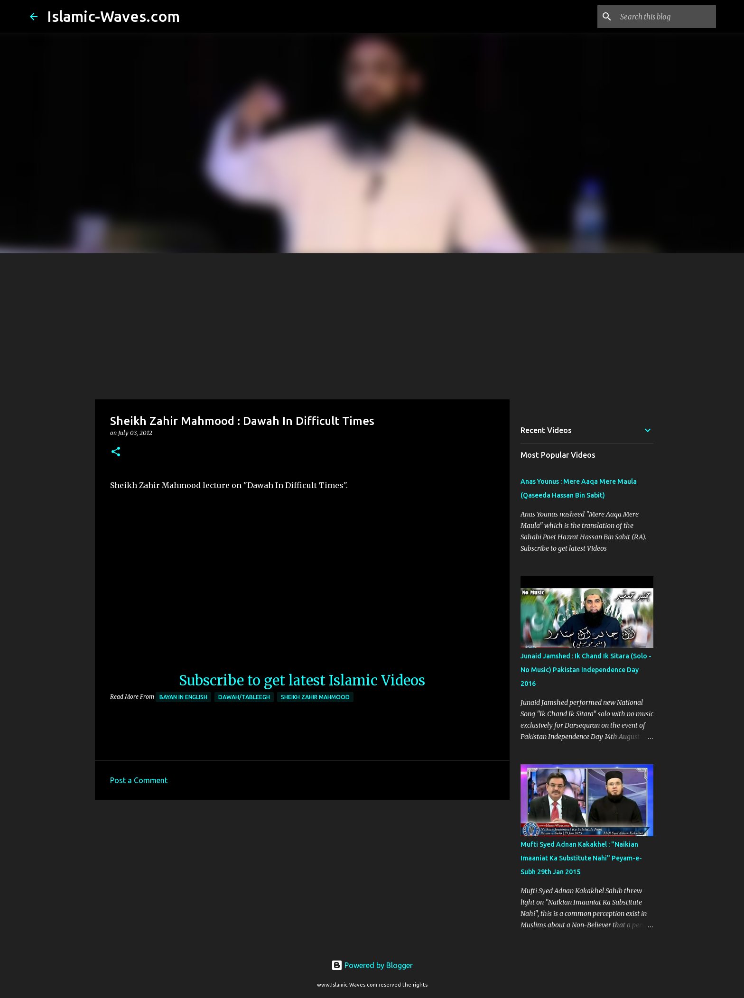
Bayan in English (183, 697)
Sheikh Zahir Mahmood (315, 697)
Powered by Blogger (372, 965)
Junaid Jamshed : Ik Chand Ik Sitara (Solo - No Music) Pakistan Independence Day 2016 (586, 669)
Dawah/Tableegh (244, 697)
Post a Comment (138, 780)
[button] (115, 452)
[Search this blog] (666, 16)
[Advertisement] (372, 324)
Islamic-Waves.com (113, 16)
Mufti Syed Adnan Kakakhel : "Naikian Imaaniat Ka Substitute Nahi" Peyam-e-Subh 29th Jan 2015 (581, 858)
